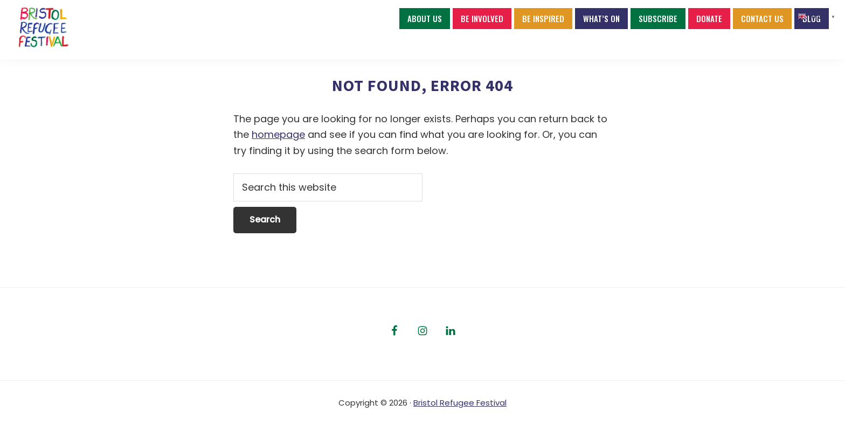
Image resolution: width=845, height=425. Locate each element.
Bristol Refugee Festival (460, 402)
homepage (278, 134)
